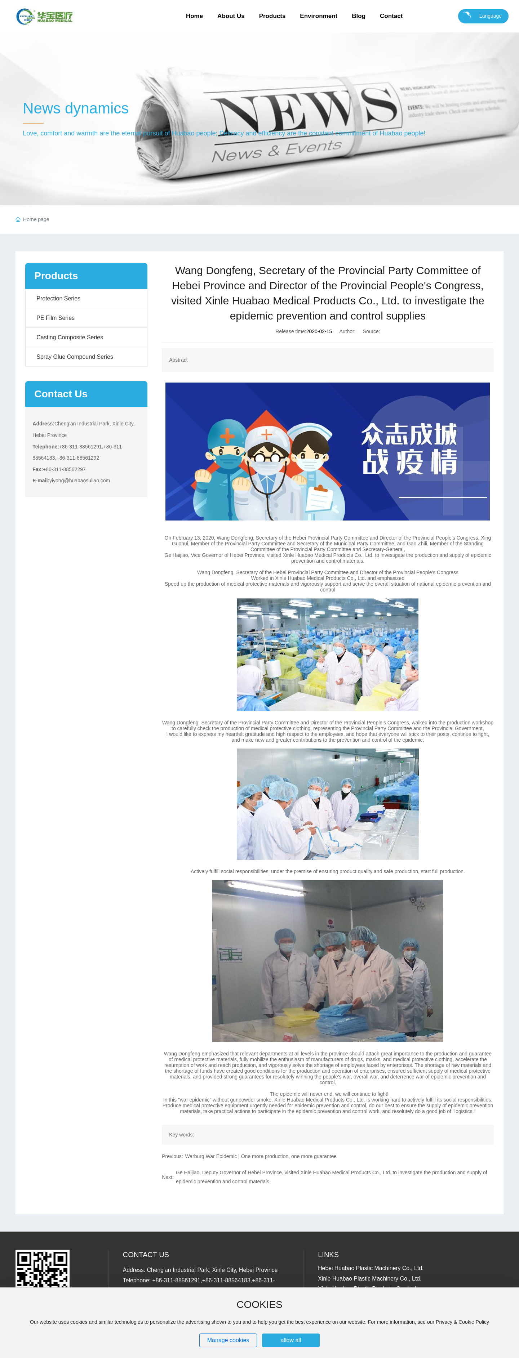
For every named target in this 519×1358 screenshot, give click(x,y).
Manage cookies (228, 1340)
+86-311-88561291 (80, 447)
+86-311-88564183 (226, 1280)
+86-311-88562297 (64, 469)
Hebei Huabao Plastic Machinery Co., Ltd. (370, 1268)
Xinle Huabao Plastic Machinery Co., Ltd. (369, 1279)
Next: (168, 1177)
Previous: (172, 1156)
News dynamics (76, 108)
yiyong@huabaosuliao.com (79, 480)
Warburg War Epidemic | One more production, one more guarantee (261, 1156)
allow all (290, 1340)
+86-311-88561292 (77, 458)
